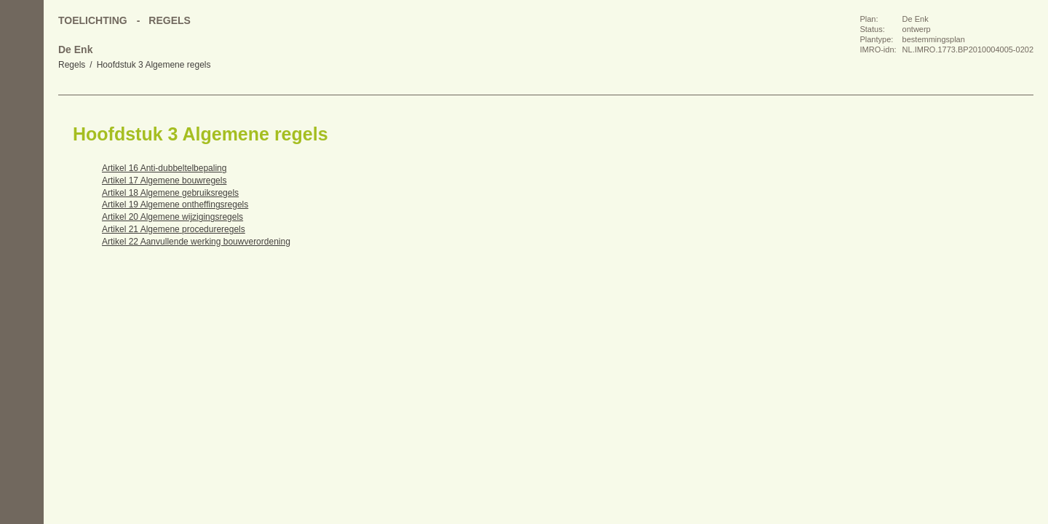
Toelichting (92, 20)
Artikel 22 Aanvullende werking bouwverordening (196, 242)
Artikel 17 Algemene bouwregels (164, 180)
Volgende (21, 181)
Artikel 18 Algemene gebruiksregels (170, 193)
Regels (71, 65)
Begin (21, 123)
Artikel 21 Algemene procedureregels (173, 229)
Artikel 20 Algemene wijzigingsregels (172, 217)
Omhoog (21, 211)
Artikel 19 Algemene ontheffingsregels (175, 204)
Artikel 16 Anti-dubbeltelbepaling (164, 168)
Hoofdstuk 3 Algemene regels (154, 65)
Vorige (21, 152)
